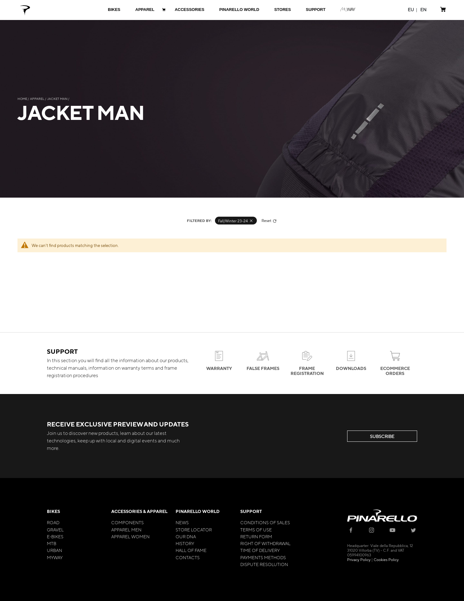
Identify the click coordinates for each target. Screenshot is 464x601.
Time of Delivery (260, 550)
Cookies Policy (386, 559)
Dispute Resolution (264, 564)
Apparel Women (130, 536)
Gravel (55, 529)
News (182, 522)
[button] (411, 9)
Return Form (256, 536)
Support (251, 511)
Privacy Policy (359, 559)
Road (53, 522)
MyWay (54, 557)
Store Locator (194, 529)
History (185, 543)
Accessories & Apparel (139, 511)
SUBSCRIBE (382, 436)
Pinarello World (198, 511)
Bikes (53, 511)
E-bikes (55, 536)
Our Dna (186, 536)
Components (127, 522)
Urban (54, 550)
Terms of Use (256, 529)
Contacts (188, 557)
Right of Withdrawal (265, 543)
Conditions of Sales (265, 522)
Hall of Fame (191, 550)
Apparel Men (126, 529)
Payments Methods (263, 557)
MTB (51, 543)
